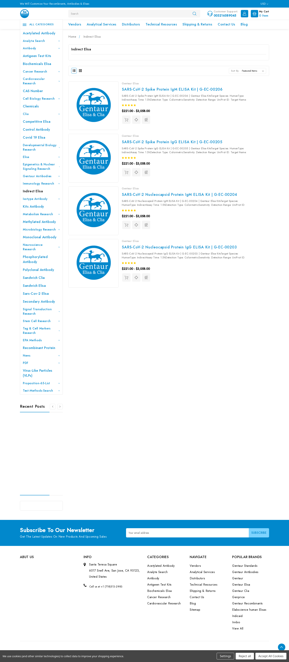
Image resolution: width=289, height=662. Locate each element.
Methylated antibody (39, 221)
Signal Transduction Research (41, 311)
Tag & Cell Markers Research (41, 330)
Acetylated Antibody (39, 33)
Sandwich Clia (34, 277)
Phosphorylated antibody (35, 259)
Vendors (74, 24)
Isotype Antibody (41, 199)
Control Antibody (36, 129)
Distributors (131, 24)
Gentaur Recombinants (247, 603)
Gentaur (237, 578)
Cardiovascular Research (41, 81)
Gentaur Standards (244, 566)
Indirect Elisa (33, 191)
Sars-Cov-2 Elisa (36, 293)
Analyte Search (41, 41)
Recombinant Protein (39, 347)
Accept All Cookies (270, 656)
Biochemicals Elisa (37, 63)
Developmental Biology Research (41, 147)
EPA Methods (41, 340)
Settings (225, 656)
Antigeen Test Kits (37, 56)
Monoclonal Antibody (39, 237)
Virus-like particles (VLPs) (37, 373)
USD (264, 4)
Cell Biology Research (41, 99)
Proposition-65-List (41, 383)
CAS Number (33, 91)
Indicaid (237, 616)
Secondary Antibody (39, 301)
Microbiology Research (41, 229)
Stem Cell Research (41, 321)
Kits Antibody (33, 206)
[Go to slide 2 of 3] (60, 406)
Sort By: (235, 71)
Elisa (41, 157)
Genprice (238, 597)
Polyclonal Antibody (38, 269)
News (41, 355)
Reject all (245, 656)
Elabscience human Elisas (249, 610)
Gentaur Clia (240, 591)
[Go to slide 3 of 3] (52, 406)
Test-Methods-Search (41, 390)
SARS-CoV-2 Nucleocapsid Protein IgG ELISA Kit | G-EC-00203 (179, 247)
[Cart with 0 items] (259, 13)
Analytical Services (101, 24)
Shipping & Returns (197, 24)
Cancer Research (41, 71)
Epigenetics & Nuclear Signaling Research (41, 166)
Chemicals (31, 106)
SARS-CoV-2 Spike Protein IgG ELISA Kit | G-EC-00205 (172, 142)
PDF (41, 363)
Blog (244, 24)
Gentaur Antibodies (41, 176)
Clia (41, 114)
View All (237, 628)
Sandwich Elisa (34, 285)
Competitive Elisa (36, 121)
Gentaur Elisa (241, 584)
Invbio (236, 622)
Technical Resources (161, 24)
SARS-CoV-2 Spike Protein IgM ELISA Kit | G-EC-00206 (172, 89)
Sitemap (195, 610)
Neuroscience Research (41, 247)
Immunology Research (41, 183)
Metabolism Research (41, 214)
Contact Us (226, 24)
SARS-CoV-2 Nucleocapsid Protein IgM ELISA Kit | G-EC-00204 (179, 194)
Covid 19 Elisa (34, 137)
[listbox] (253, 71)
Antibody (41, 48)
